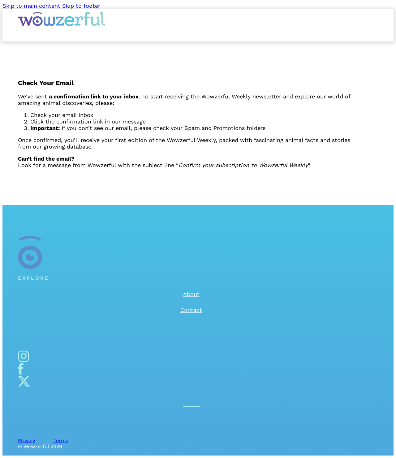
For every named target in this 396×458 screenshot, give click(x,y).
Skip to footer (81, 5)
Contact (191, 310)
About (191, 294)
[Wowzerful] (61, 24)
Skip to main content (31, 5)
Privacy (26, 440)
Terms (61, 440)
